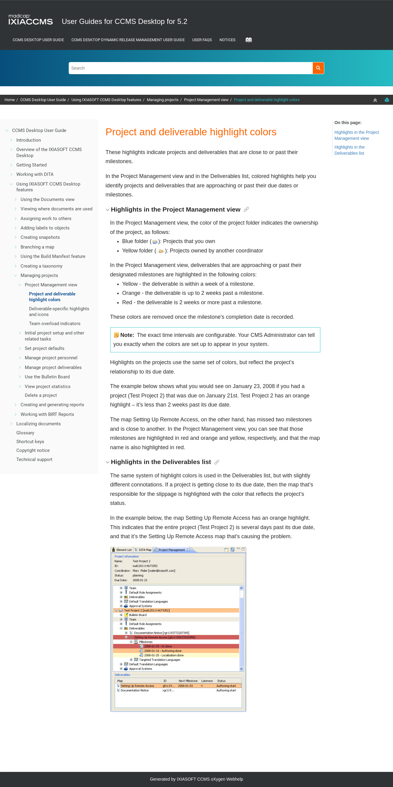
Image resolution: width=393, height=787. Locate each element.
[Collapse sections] (376, 100)
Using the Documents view (47, 199)
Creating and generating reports (52, 404)
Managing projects (163, 99)
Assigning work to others (46, 218)
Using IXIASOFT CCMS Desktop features (106, 99)
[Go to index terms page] (247, 41)
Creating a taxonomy (41, 266)
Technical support (34, 459)
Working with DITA (35, 174)
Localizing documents (38, 423)
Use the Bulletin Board (47, 377)
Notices (228, 40)
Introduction (28, 140)
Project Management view (206, 99)
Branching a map (37, 247)
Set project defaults (44, 348)
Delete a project (41, 395)
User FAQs (202, 40)
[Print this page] (387, 99)
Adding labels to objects (45, 228)
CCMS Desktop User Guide (38, 40)
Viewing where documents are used (56, 209)
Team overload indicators (55, 323)
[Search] (318, 68)
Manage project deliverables (53, 367)
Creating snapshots (40, 237)
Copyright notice (33, 450)
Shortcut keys (30, 441)
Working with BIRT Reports (47, 414)
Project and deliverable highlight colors (267, 99)
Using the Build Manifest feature (53, 256)
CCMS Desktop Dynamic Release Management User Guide (128, 40)
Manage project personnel (51, 358)
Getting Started (31, 165)
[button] (7, 130)
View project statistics (48, 386)
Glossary (25, 433)
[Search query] (196, 68)
